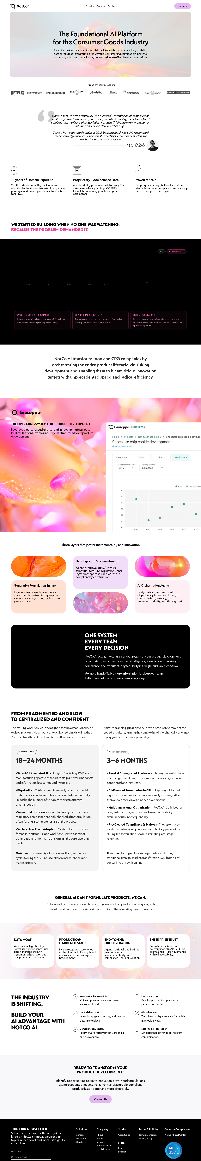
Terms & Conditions (148, 1135)
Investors (101, 1142)
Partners (101, 1138)
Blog (120, 1148)
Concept (80, 1135)
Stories (111, 6)
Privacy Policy (145, 1138)
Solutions (90, 6)
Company (102, 6)
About (100, 1135)
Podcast (122, 1151)
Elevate (79, 1142)
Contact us (182, 6)
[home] (29, 6)
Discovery (81, 1138)
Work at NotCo (104, 1145)
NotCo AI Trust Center (175, 1135)
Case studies (124, 1135)
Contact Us (100, 1099)
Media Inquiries (104, 1149)
